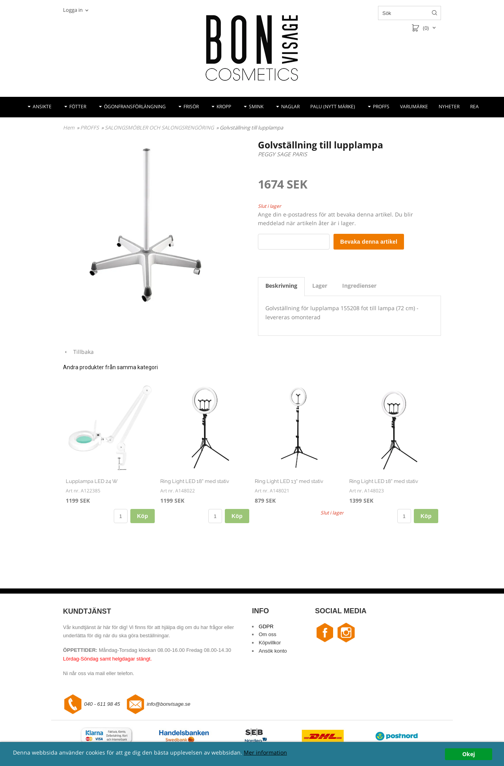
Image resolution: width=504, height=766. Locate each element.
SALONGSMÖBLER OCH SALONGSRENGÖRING (160, 127)
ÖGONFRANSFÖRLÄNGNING (135, 106)
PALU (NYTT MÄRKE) (332, 106)
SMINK (256, 106)
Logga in (73, 9)
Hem (68, 127)
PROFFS (381, 106)
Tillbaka (78, 351)
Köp (142, 516)
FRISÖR (191, 106)
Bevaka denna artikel (368, 242)
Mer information (265, 752)
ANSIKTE (42, 106)
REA (474, 106)
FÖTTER (77, 106)
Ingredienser (359, 285)
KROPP (224, 106)
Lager (319, 285)
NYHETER (449, 106)
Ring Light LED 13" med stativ (289, 481)
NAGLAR (290, 106)
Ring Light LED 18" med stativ (194, 481)
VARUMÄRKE (414, 106)
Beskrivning (281, 285)
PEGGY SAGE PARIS (282, 154)
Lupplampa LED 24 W (92, 481)
